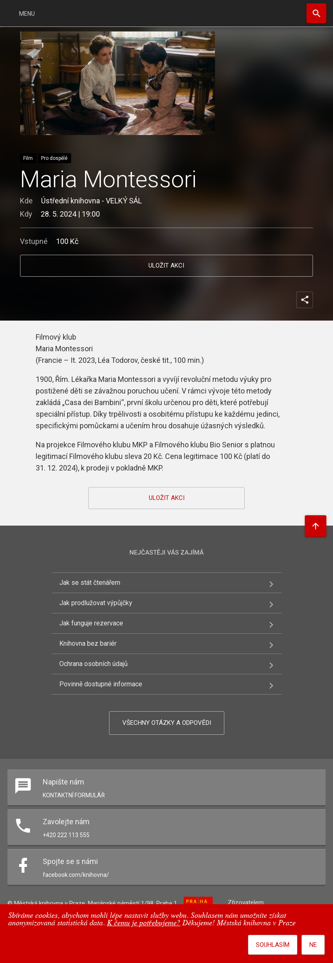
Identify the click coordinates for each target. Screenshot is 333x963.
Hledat (316, 13)
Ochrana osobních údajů (93, 664)
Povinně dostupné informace (100, 684)
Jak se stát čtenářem (89, 582)
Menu (27, 14)
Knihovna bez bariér (88, 643)
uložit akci (166, 265)
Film (28, 158)
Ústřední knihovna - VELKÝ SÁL (91, 200)
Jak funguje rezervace (91, 623)
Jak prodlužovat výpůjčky (95, 603)
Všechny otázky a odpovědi (166, 722)
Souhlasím (272, 945)
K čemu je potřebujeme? (143, 923)
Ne (313, 945)
